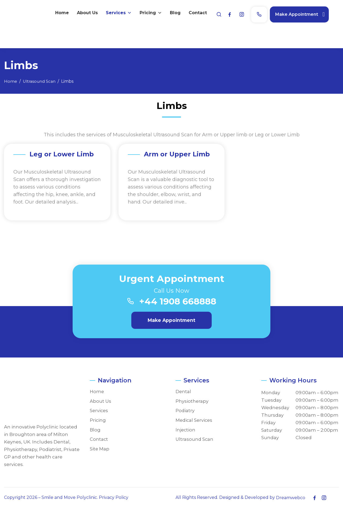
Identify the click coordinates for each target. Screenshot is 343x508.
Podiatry (185, 410)
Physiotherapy (192, 401)
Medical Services (195, 420)
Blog (298, 29)
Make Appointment (306, 13)
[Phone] (269, 13)
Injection (186, 429)
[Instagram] (252, 13)
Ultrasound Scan (195, 439)
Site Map (100, 448)
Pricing (273, 30)
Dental (183, 391)
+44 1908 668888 (178, 301)
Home (185, 29)
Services (241, 30)
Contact (320, 29)
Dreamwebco (290, 497)
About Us (210, 29)
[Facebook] (240, 13)
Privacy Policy (113, 497)
